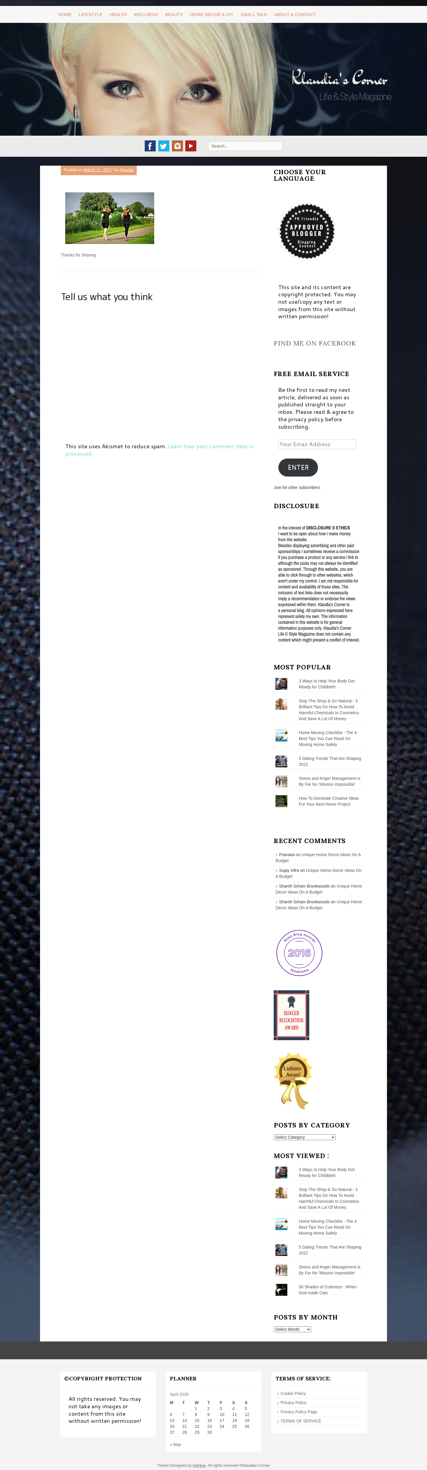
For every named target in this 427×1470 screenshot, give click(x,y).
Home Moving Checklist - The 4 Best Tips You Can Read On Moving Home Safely (328, 738)
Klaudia (127, 169)
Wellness (146, 14)
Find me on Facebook (315, 343)
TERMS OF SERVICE (301, 1421)
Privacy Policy (293, 1402)
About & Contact (295, 14)
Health (118, 14)
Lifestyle (90, 14)
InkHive (199, 1465)
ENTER (298, 467)
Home (65, 14)
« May (175, 1444)
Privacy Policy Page (299, 1411)
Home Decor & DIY (212, 14)
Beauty (174, 14)
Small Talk (254, 14)
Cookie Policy (293, 1393)
